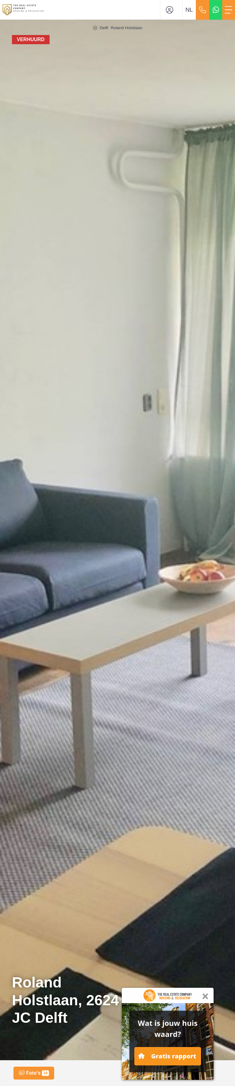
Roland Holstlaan (127, 27)
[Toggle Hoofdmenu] (228, 10)
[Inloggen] (171, 10)
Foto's (34, 1073)
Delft (104, 27)
